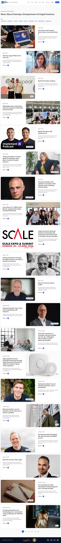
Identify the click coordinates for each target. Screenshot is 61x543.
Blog (40, 2)
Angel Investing (4, 21)
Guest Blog (20, 21)
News (36, 21)
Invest (32, 2)
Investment (25, 21)
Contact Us (47, 2)
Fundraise (36, 2)
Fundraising (15, 21)
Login (52, 2)
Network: (14, 2)
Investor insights (31, 21)
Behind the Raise (10, 21)
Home (29, 2)
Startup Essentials (48, 21)
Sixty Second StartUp (41, 21)
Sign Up (57, 2)
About (43, 2)
